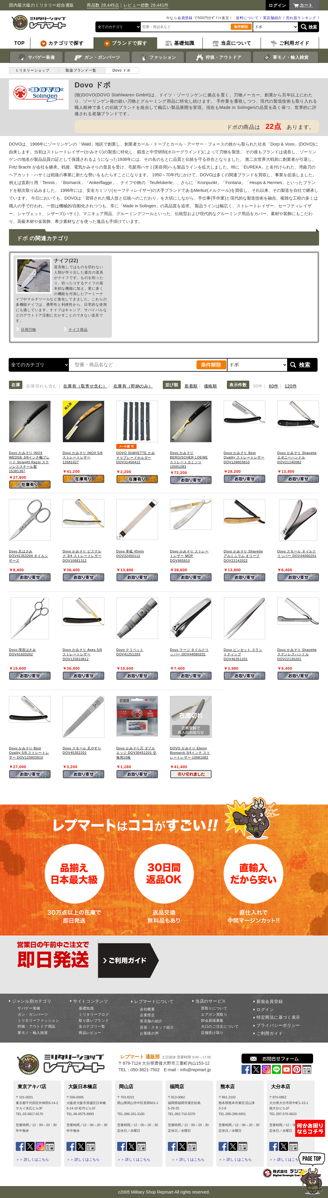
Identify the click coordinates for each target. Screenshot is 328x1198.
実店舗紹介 (272, 18)
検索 (313, 26)
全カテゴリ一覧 (92, 1026)
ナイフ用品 (78, 330)
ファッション (158, 57)
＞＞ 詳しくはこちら (32, 1159)
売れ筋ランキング (301, 18)
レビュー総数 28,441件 (146, 5)
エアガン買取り (214, 1014)
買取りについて (214, 1008)
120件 (291, 386)
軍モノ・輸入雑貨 (285, 57)
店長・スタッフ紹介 (157, 1027)
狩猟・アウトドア (218, 57)
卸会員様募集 (212, 1020)
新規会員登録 (269, 1001)
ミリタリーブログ (94, 1014)
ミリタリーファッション (38, 1020)
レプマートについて (154, 1001)
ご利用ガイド (269, 1033)
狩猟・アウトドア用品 (36, 1026)
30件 (258, 386)
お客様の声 (149, 1033)
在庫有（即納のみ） (133, 386)
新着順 (191, 386)
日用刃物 (28, 330)
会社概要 (147, 1009)
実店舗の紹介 (151, 1021)
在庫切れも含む (41, 386)
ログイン (265, 1009)
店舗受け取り (212, 1033)
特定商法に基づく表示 (278, 1017)
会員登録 (185, 18)
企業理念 (147, 1015)
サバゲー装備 (36, 57)
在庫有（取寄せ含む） (85, 386)
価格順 (210, 386)
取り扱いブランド (94, 1020)
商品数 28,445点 (103, 5)
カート (306, 5)
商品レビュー (90, 1033)
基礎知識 (86, 1008)
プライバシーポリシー (278, 1025)
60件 (274, 386)
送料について (247, 18)
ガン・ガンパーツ (97, 57)
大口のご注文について (220, 1026)
